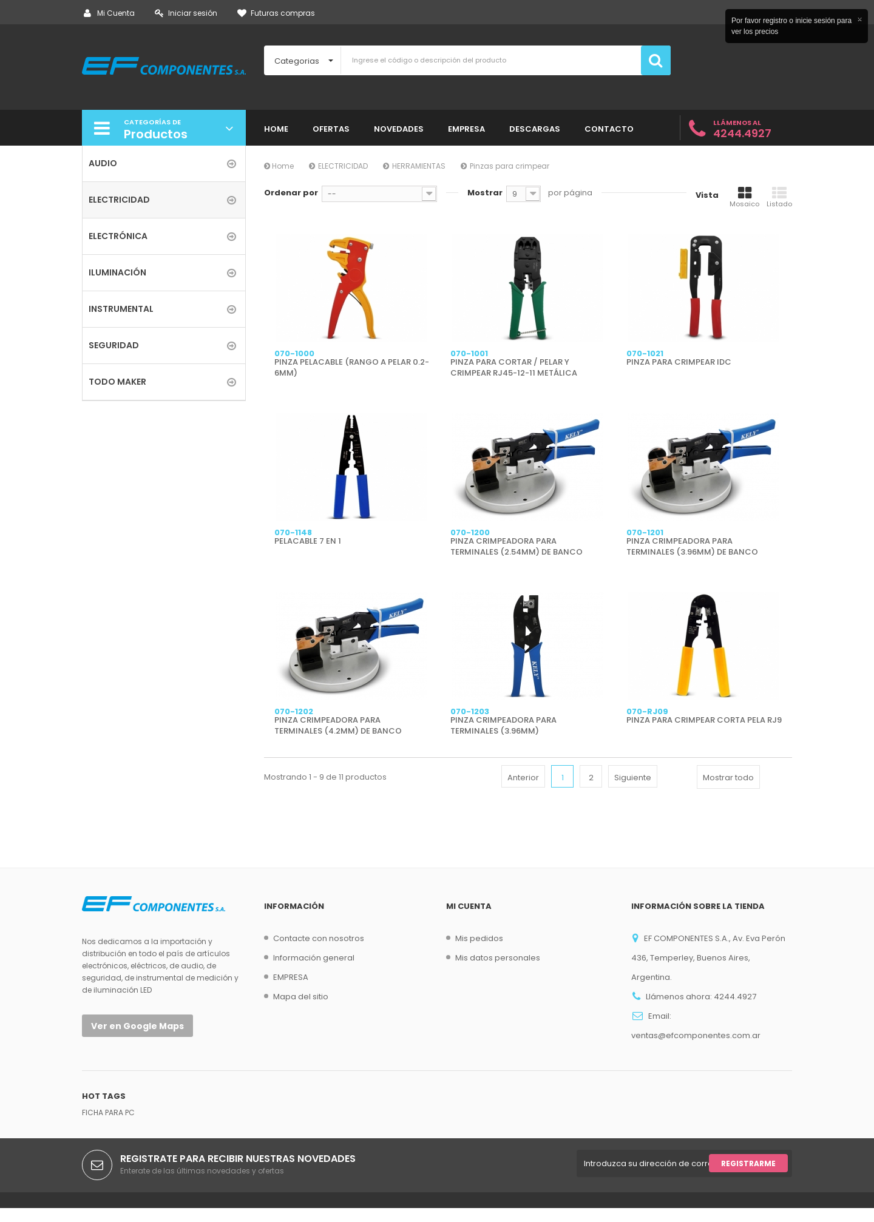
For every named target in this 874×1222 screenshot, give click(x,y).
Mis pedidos (479, 938)
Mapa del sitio (300, 996)
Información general (313, 958)
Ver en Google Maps (137, 1026)
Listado (779, 197)
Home (279, 166)
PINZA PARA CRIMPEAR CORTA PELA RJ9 (704, 720)
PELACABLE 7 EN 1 (307, 541)
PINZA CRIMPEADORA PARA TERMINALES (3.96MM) (503, 726)
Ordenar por (291, 192)
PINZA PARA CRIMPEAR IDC (678, 362)
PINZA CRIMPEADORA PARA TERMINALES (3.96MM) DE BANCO (692, 547)
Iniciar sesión (186, 13)
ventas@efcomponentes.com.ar (696, 1035)
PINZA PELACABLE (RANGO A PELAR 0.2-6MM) (351, 368)
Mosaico (744, 197)
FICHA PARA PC (108, 1126)
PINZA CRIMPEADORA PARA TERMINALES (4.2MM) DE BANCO (338, 726)
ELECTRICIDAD (343, 166)
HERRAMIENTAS (418, 166)
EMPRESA (290, 977)
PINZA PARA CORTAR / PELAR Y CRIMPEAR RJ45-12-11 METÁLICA (513, 368)
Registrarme (748, 1177)
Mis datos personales (497, 958)
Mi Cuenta (109, 13)
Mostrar (485, 192)
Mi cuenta (469, 906)
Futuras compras (276, 13)
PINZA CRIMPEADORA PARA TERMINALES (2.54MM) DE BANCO (516, 547)
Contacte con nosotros (318, 938)
